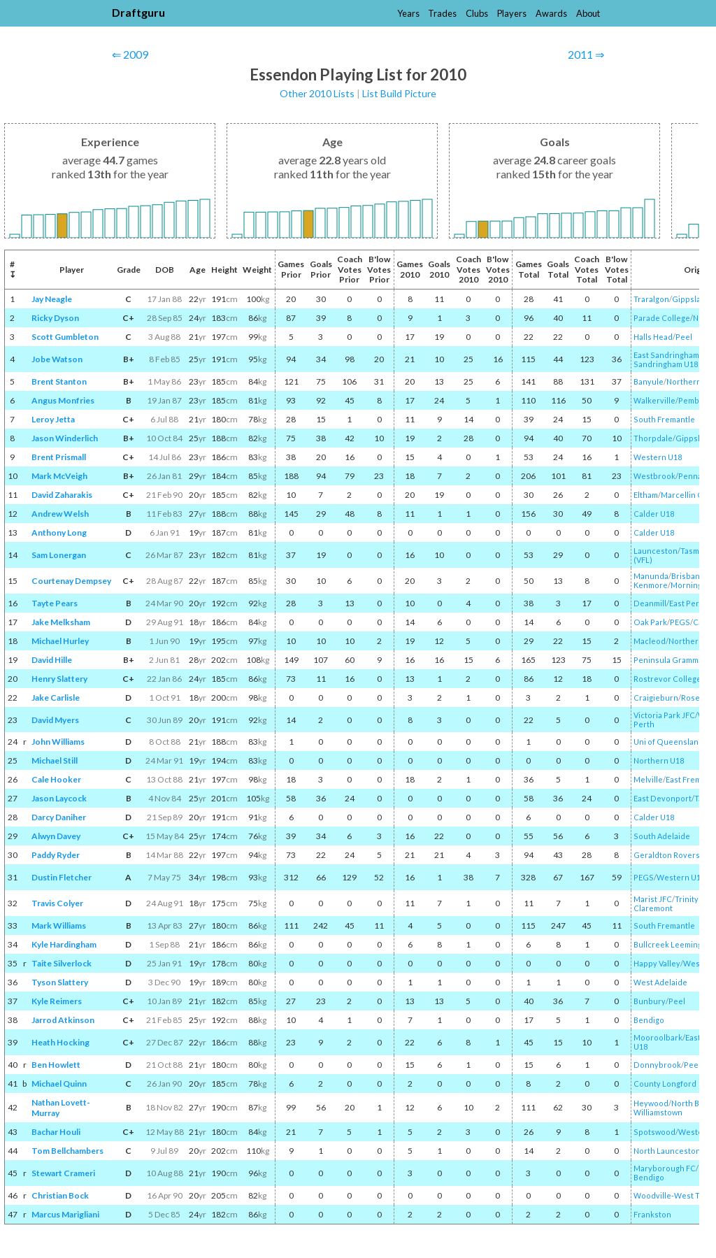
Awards (551, 13)
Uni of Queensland (668, 741)
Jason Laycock (59, 798)
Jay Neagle (51, 299)
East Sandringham (666, 354)
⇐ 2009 (130, 54)
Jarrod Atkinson (62, 1020)
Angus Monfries (62, 400)
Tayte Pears (54, 603)
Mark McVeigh (59, 476)
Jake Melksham (60, 622)
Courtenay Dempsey (71, 581)
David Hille (51, 660)
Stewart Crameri (63, 1173)
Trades (442, 13)
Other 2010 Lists (317, 93)
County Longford (664, 1083)
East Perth (688, 603)
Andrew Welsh (60, 513)
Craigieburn (655, 697)
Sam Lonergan (58, 555)
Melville (648, 779)
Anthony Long (59, 532)
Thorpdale (653, 438)
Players (512, 13)
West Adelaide (660, 982)
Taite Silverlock (61, 963)
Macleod (649, 640)
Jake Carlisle (55, 697)
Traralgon (651, 298)
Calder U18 (653, 513)
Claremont (653, 908)
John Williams (58, 741)
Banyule (648, 381)
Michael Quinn (59, 1083)
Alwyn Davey (55, 836)
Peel (683, 336)
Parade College (661, 317)
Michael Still (54, 760)
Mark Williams (58, 925)
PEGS (680, 622)
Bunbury (649, 1001)
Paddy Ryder (55, 855)
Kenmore (650, 584)
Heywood (650, 1103)
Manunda (650, 575)
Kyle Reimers (56, 1001)
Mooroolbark (657, 1037)
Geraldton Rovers (666, 854)
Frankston (652, 1214)
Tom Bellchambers (67, 1150)
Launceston (655, 550)
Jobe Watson (57, 359)
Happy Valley (656, 963)
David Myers (55, 720)
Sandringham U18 (665, 364)
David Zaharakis (61, 494)
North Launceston (667, 1150)
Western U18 (657, 457)
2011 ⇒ (586, 54)
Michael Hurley (60, 641)
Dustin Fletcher (61, 877)
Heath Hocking (60, 1042)
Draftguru (138, 12)
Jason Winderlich (64, 438)
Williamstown (657, 1112)
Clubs (477, 13)
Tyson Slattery (59, 982)
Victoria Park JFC (664, 715)
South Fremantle (664, 419)
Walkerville (654, 400)
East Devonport (662, 798)
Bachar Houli (55, 1132)
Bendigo (648, 1019)
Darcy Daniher (58, 817)
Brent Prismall (58, 457)
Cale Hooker (56, 779)
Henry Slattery (59, 678)
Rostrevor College (667, 678)
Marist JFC (652, 898)
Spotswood (654, 1131)
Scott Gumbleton (65, 336)
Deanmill (649, 603)
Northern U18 (658, 760)
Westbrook (654, 475)
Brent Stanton (59, 381)
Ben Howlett (55, 1064)
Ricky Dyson (55, 318)
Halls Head (653, 336)
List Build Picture (399, 93)
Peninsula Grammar (669, 659)
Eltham (645, 494)
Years (408, 13)
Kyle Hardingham (63, 944)
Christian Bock (60, 1195)
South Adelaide (661, 836)
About (588, 13)
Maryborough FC (664, 1168)
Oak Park (650, 622)
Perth (643, 724)
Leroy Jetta (53, 419)
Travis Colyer (57, 903)
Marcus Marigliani (65, 1214)
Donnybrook (657, 1064)
